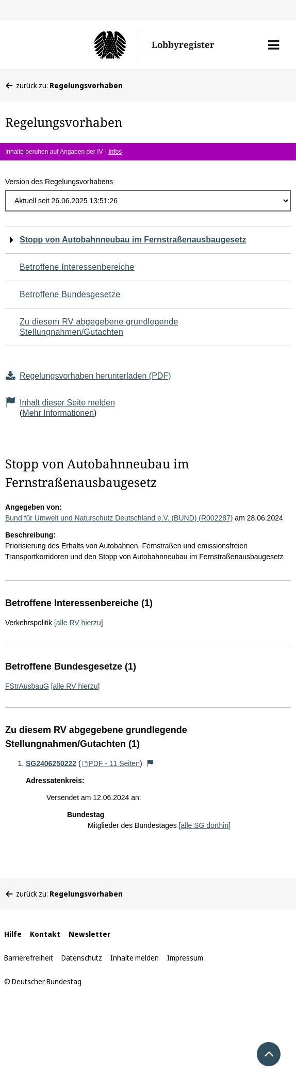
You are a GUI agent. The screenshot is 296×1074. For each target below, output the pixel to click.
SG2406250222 (51, 763)
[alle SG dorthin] (205, 825)
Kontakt (45, 934)
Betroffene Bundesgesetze (70, 294)
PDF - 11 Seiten (110, 763)
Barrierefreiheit (28, 958)
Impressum (185, 958)
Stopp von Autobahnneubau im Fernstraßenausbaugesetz (133, 239)
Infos (115, 151)
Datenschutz (81, 958)
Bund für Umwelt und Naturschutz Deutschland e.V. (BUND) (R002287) (119, 518)
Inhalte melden (134, 958)
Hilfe (13, 934)
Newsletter (89, 934)
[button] (274, 45)
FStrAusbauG (27, 686)
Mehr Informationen (58, 413)
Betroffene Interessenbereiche (77, 267)
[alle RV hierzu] (78, 623)
